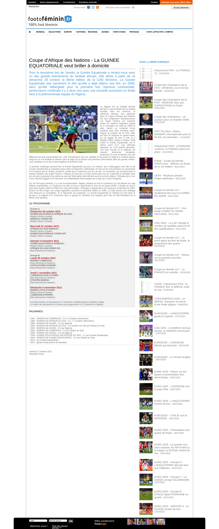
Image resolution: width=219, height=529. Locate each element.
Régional (93, 32)
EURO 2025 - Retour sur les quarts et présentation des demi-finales (171, 365)
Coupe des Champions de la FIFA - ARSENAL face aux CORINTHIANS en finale (172, 101)
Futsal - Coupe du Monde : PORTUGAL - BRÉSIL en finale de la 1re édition (172, 158)
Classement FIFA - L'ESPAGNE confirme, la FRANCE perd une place (171, 144)
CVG (64, 512)
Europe (68, 32)
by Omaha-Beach (131, 512)
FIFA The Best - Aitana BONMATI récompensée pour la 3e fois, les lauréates (169, 130)
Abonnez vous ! (36, 526)
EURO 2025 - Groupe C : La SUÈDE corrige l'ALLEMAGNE (171, 467)
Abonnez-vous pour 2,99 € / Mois (176, 2)
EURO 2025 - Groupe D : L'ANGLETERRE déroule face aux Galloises (169, 454)
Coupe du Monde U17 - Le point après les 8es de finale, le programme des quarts (171, 236)
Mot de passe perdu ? (61, 526)
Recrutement (103, 512)
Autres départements (49, 2)
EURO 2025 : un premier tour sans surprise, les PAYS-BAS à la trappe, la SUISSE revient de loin (171, 439)
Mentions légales (50, 512)
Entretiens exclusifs (88, 2)
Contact (154, 2)
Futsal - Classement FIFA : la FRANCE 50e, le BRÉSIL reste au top (172, 278)
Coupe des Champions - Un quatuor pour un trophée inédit (170, 115)
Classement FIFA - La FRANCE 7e (170, 70)
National (81, 32)
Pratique (134, 32)
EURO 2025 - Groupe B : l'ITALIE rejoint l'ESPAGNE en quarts (169, 482)
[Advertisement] (89, 46)
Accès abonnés (181, 8)
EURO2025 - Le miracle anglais (168, 350)
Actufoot (32, 2)
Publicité (116, 512)
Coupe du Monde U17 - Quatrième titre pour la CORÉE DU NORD (172, 187)
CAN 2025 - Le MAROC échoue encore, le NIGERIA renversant (168, 322)
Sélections (55, 32)
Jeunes (105, 32)
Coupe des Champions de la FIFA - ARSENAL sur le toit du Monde (170, 85)
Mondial (40, 32)
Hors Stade (119, 32)
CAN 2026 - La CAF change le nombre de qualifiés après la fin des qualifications (172, 221)
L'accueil (30, 32)
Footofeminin (69, 2)
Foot (102, 526)
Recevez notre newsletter (118, 7)
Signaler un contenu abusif (81, 512)
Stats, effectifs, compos (159, 32)
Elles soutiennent (104, 523)
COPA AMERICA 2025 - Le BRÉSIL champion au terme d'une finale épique (172, 293)
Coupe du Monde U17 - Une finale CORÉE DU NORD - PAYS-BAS (169, 205)
